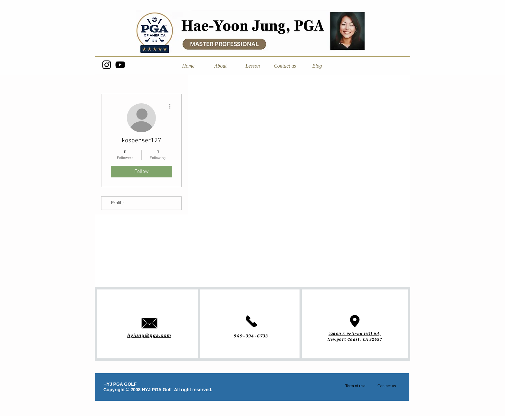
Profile (117, 203)
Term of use (355, 386)
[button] (220, 66)
